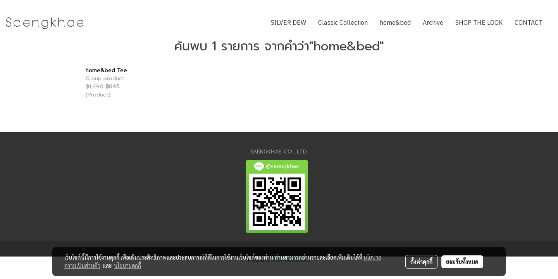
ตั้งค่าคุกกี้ (421, 261)
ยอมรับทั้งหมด (462, 261)
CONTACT (528, 23)
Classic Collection (343, 23)
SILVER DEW (288, 23)
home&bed (395, 23)
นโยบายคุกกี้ (127, 265)
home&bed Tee (106, 70)
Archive (433, 23)
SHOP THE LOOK (479, 23)
